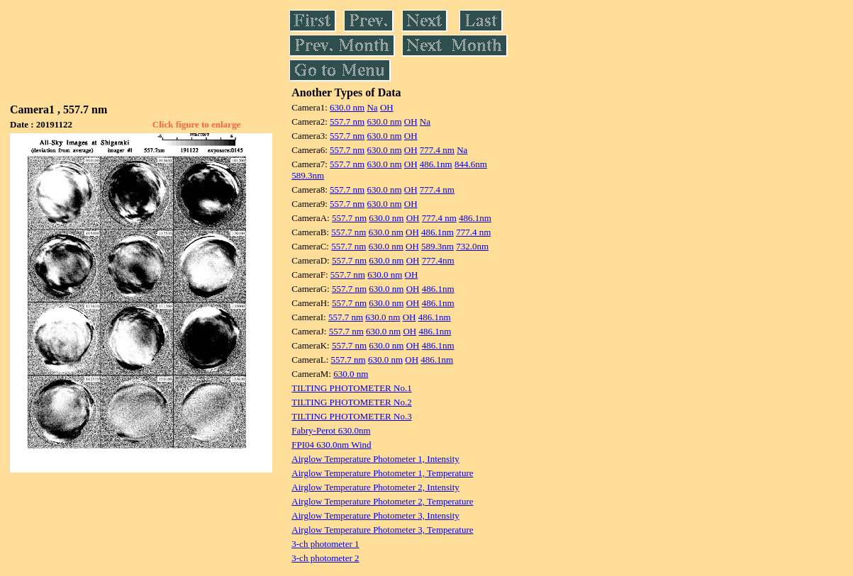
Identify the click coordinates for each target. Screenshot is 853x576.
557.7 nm (347, 121)
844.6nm (471, 164)
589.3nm (307, 175)
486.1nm (436, 164)
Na (372, 107)
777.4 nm (437, 150)
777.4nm (438, 260)
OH (387, 107)
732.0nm (472, 246)
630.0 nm (347, 107)
